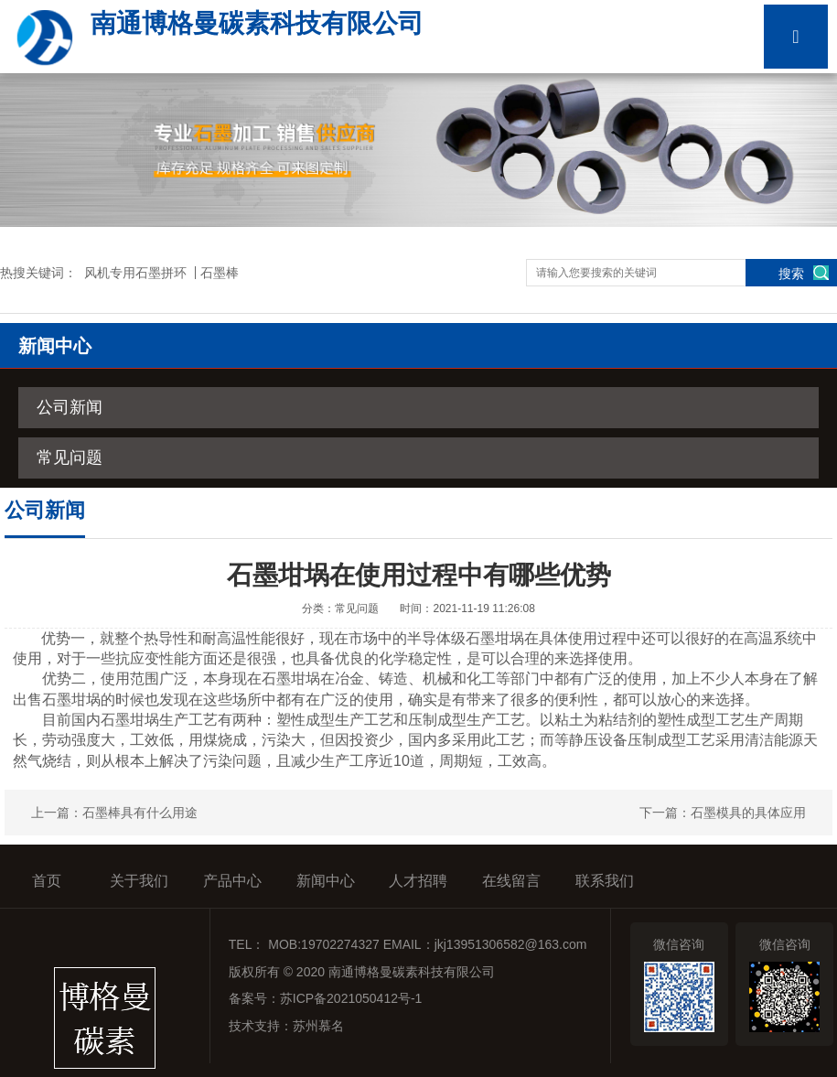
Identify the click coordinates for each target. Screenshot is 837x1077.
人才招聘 (418, 881)
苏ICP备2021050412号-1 (351, 998)
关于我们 (139, 881)
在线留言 (511, 881)
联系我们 (604, 881)
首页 (46, 881)
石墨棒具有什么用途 (140, 812)
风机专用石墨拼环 (135, 272)
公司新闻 (69, 407)
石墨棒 (219, 272)
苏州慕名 (318, 1025)
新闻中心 (325, 881)
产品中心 (232, 881)
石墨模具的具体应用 (748, 812)
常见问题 (69, 457)
